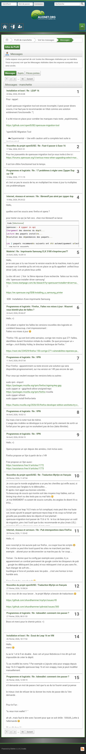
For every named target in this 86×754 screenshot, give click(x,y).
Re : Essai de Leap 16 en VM (40, 635)
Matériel (11, 251)
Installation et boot (16, 90)
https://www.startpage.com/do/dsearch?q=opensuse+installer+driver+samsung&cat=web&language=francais (42, 283)
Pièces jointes (33, 73)
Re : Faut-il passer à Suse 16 (52, 146)
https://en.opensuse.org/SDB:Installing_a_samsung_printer (34, 292)
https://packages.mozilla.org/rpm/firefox (26, 392)
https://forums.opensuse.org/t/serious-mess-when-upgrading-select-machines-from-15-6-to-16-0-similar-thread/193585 (42, 157)
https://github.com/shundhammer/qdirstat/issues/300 (32, 606)
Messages (65, 40)
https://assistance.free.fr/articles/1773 (25, 468)
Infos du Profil (12, 47)
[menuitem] (18, 79)
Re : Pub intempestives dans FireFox (54, 530)
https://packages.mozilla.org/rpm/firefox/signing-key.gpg (33, 385)
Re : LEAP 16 (33, 90)
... (18, 79)
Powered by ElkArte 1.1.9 (11, 749)
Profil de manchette (23, 40)
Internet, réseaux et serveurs (20, 196)
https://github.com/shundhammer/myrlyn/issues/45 (31, 600)
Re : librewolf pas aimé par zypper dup (54, 196)
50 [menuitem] (23, 79)
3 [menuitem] (14, 79)
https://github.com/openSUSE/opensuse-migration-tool (32, 125)
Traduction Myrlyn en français (52, 585)
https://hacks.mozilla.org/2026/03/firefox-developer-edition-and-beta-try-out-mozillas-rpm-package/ (42, 405)
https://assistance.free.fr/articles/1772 (25, 465)
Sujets (21, 73)
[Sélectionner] (18, 223)
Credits (23, 749)
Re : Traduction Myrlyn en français (54, 475)
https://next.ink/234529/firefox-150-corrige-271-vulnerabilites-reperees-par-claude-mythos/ (42, 351)
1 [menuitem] (6, 79)
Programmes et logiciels (18, 170)
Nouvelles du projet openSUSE (21, 146)
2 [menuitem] (10, 79)
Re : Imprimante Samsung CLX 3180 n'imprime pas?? (42, 251)
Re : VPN (36, 357)
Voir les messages (46, 40)
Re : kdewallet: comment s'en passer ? (50, 613)
